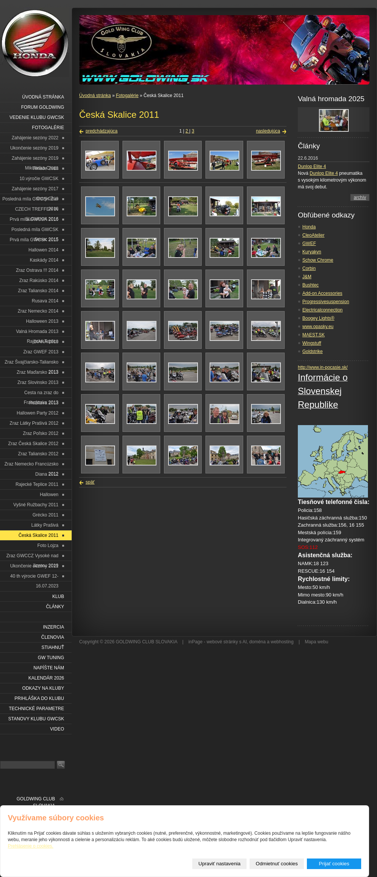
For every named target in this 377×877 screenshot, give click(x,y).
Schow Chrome (317, 260)
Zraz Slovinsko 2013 (37, 382)
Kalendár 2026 (46, 678)
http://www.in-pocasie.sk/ (323, 367)
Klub (58, 596)
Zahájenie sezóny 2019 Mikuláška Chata (35, 159)
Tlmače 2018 (45, 168)
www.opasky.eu (317, 326)
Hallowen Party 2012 (37, 413)
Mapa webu (316, 641)
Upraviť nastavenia (219, 863)
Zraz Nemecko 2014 (38, 311)
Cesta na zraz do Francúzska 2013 (41, 394)
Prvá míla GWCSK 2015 (34, 239)
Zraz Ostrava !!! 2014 (37, 270)
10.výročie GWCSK (39, 178)
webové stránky (222, 641)
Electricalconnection (322, 310)
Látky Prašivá (44, 525)
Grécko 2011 (45, 515)
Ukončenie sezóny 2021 (34, 566)
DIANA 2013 (46, 341)
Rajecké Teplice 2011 (36, 484)
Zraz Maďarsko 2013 (37, 372)
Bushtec (310, 285)
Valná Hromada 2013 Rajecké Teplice (37, 333)
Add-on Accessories (322, 293)
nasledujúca (268, 131)
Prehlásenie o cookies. (31, 846)
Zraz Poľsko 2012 (40, 433)
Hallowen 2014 (43, 250)
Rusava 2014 (45, 301)
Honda (309, 227)
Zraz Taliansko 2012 (38, 453)
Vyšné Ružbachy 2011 (35, 504)
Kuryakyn (311, 251)
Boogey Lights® (318, 318)
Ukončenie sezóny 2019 (34, 148)
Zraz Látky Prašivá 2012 (34, 423)
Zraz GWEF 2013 (40, 351)
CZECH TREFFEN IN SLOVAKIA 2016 (36, 210)
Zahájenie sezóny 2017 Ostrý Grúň (35, 190)
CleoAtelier (313, 235)
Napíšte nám (49, 667)
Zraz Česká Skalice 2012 (33, 443)
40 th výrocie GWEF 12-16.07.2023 (34, 577)
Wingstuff (311, 343)
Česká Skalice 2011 (38, 535)
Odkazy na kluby (43, 688)
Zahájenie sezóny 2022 (35, 137)
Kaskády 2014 (44, 260)
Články (55, 606)
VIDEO (57, 729)
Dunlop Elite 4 (312, 166)
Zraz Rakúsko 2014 (38, 280)
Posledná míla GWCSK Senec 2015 (34, 231)
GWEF (309, 243)
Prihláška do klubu (39, 698)
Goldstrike (312, 351)
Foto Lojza (47, 545)
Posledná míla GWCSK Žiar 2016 (30, 200)
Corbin (309, 268)
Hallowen (49, 494)
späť (90, 482)
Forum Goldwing (42, 107)
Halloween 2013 (42, 321)
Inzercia (53, 627)
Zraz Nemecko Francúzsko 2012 (31, 465)
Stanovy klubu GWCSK (36, 718)
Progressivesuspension (325, 301)
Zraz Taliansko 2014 (38, 290)
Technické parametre (36, 708)
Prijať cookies (334, 863)
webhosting (282, 641)
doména (257, 641)
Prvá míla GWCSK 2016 (34, 219)
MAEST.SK (313, 335)
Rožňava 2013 (43, 402)
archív (360, 197)
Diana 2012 (46, 474)
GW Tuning (51, 657)
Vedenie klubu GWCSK (36, 117)
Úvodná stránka (95, 95)
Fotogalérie (127, 95)
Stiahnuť (52, 647)
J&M (306, 276)
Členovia (52, 637)
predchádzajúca (102, 131)
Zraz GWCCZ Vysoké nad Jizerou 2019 (32, 557)
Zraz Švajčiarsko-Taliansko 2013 (31, 363)
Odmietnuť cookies (277, 863)
